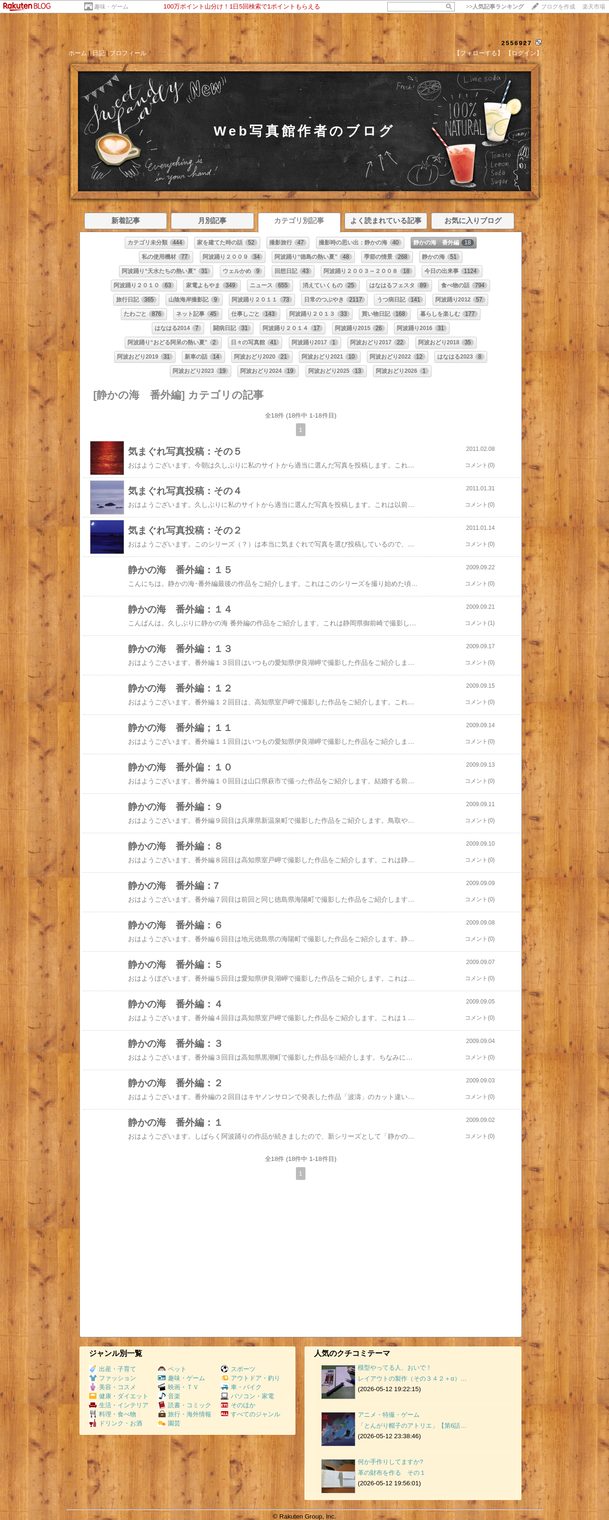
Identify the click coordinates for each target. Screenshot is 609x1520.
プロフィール (128, 53)
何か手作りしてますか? (390, 1461)
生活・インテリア (118, 1405)
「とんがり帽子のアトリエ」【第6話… (412, 1425)
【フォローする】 (478, 53)
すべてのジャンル (250, 1414)
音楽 (169, 1396)
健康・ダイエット (118, 1396)
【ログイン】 (523, 53)
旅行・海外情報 (184, 1414)
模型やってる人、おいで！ (395, 1367)
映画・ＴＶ (178, 1387)
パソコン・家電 (247, 1396)
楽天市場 (593, 6)
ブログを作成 (558, 6)
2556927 (516, 43)
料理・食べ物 (112, 1414)
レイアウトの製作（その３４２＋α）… (412, 1378)
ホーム (78, 53)
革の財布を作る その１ (392, 1472)
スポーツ (238, 1369)
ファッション (112, 1378)
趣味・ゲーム (111, 6)
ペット (172, 1369)
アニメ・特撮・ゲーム (389, 1414)
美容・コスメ (112, 1387)
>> (495, 6)
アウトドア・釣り (250, 1378)
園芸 (169, 1423)
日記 (98, 53)
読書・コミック (184, 1405)
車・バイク (241, 1387)
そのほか (238, 1405)
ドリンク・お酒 (115, 1423)
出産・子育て (112, 1369)
